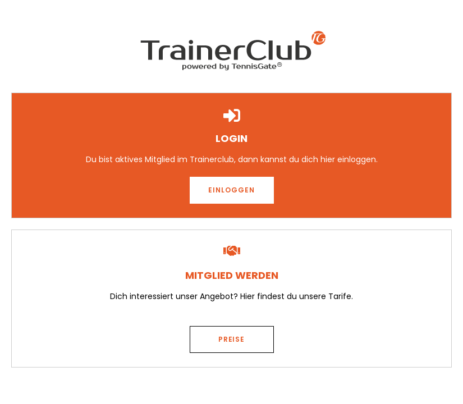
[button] (232, 190)
